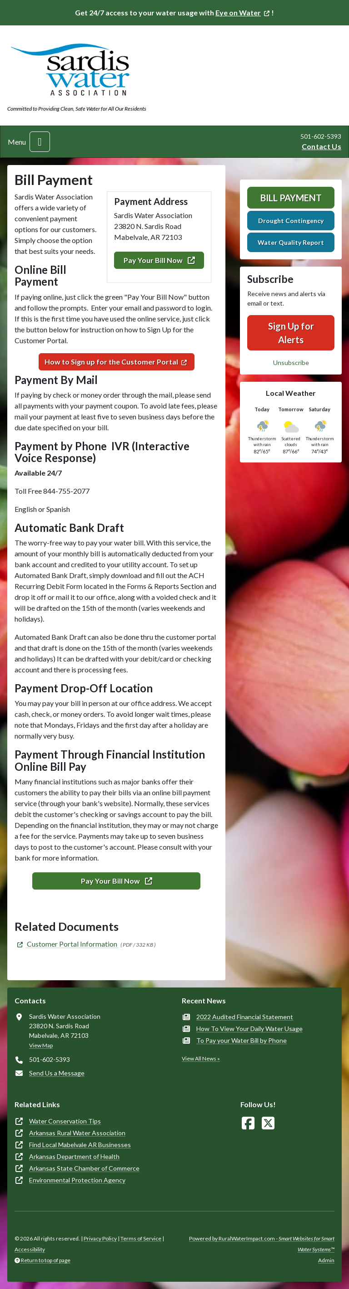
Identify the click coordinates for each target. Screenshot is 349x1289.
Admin (326, 1260)
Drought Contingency (291, 220)
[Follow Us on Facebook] (248, 1123)
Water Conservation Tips (65, 1121)
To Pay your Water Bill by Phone (241, 1040)
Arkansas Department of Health (74, 1156)
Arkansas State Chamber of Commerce (84, 1168)
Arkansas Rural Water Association (77, 1133)
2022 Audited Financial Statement (244, 1017)
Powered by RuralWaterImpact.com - (261, 1244)
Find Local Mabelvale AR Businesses (80, 1144)
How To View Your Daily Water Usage (249, 1028)
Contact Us (321, 146)
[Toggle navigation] (40, 141)
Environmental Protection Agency (77, 1180)
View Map (41, 1045)
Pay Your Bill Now (159, 260)
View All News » (201, 1058)
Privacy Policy (100, 1238)
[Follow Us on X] (268, 1123)
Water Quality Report (291, 242)
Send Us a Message (57, 1073)
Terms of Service (140, 1238)
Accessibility (30, 1249)
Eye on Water (238, 12)
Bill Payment (291, 197)
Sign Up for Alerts (291, 333)
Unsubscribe (291, 362)
